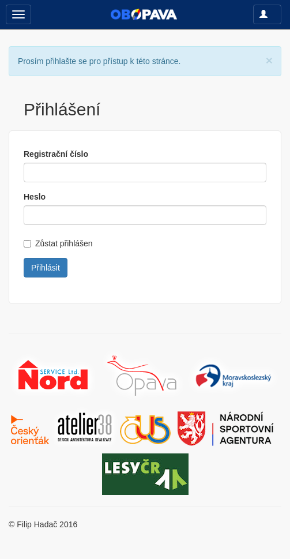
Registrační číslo (56, 154)
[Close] (269, 60)
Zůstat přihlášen (58, 243)
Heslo (35, 196)
